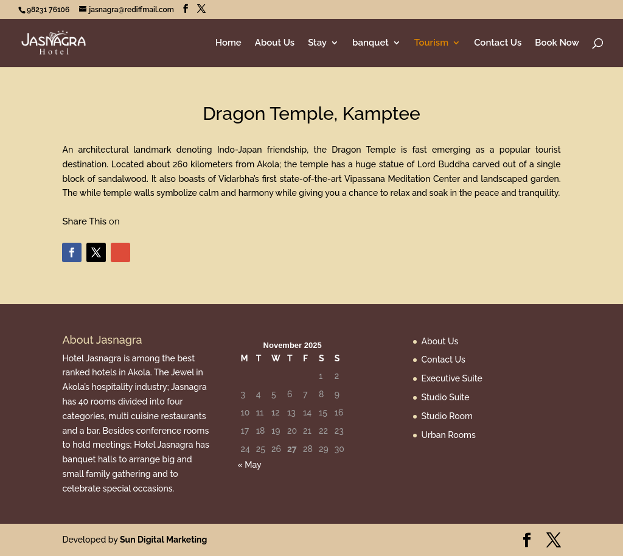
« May (249, 465)
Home (228, 43)
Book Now (557, 43)
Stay (317, 43)
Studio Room (447, 416)
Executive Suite (452, 378)
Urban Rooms (449, 435)
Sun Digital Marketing (163, 539)
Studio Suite (446, 397)
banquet (370, 43)
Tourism (431, 43)
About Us (274, 43)
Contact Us (497, 43)
